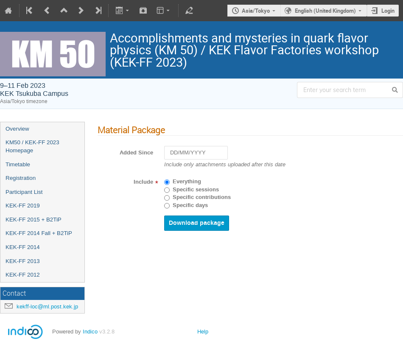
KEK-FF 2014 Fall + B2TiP (39, 233)
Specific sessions (196, 189)
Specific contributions (202, 197)
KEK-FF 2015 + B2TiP (34, 219)
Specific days (190, 205)
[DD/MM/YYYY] (196, 153)
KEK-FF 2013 (23, 261)
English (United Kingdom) (325, 10)
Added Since (136, 153)
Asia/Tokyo (256, 10)
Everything (187, 181)
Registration (21, 178)
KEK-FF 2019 (23, 205)
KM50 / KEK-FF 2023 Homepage (32, 146)
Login (388, 10)
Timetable (18, 164)
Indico (90, 331)
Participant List (24, 192)
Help (202, 331)
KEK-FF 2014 (23, 247)
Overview (17, 129)
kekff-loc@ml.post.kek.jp (47, 306)
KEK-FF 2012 (23, 275)
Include (143, 182)
